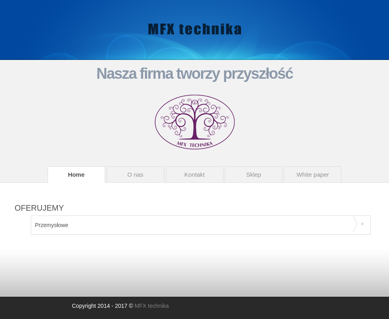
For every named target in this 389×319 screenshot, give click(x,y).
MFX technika (152, 306)
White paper (313, 174)
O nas (136, 174)
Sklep (253, 174)
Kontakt (194, 174)
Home (76, 174)
